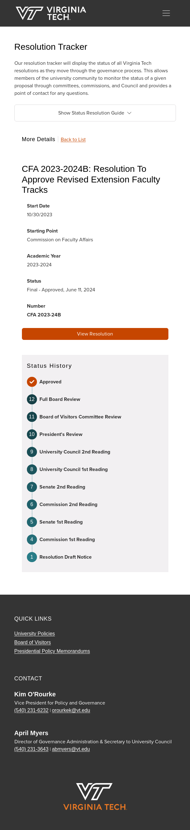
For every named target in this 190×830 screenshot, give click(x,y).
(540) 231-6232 (31, 710)
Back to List (73, 139)
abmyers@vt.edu (71, 749)
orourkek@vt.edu (71, 710)
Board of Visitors (32, 642)
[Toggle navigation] (166, 13)
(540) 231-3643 (31, 749)
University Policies (34, 633)
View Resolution (95, 333)
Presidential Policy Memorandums (52, 651)
